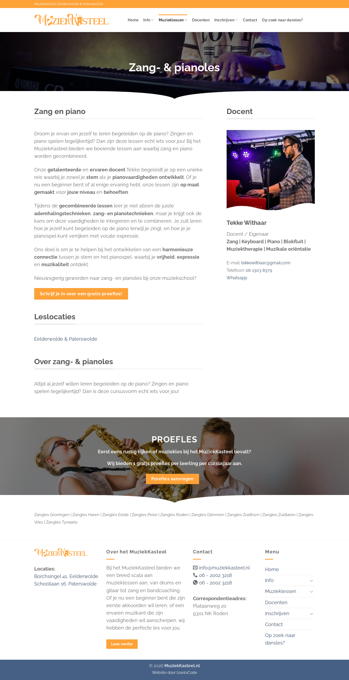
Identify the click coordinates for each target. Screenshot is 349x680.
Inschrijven (226, 19)
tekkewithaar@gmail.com (265, 262)
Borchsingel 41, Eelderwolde (66, 576)
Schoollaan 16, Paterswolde (65, 584)
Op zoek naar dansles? (282, 20)
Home (133, 20)
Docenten (201, 20)
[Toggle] (311, 580)
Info (148, 19)
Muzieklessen (173, 19)
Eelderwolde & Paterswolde (65, 339)
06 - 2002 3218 (215, 575)
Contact (250, 20)
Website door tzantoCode (174, 672)
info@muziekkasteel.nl (224, 568)
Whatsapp (237, 277)
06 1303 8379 (259, 270)
